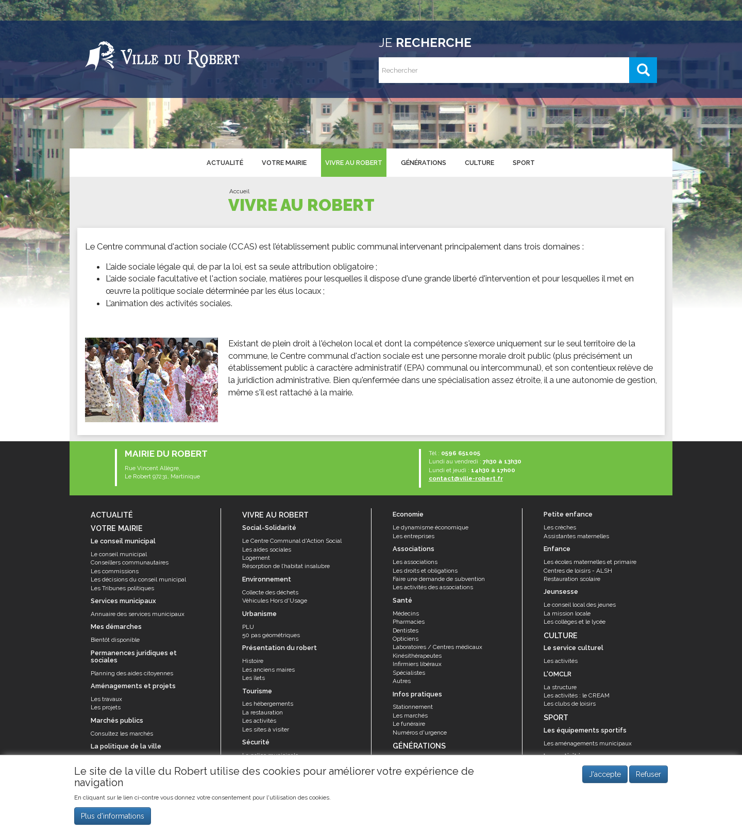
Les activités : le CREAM (577, 695)
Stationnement (413, 706)
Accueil (239, 191)
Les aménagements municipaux (588, 743)
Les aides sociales (266, 549)
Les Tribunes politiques (122, 588)
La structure (560, 687)
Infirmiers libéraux (417, 664)
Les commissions (115, 571)
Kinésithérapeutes (417, 655)
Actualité (225, 163)
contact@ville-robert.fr (466, 478)
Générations (423, 163)
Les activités (259, 720)
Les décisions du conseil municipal (138, 579)
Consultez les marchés (122, 733)
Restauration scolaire (572, 579)
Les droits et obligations (425, 570)
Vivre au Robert (353, 163)
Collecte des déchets (270, 592)
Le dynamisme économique (430, 527)
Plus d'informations (112, 820)
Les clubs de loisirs (570, 703)
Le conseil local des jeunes (580, 604)
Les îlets (253, 677)
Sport (524, 163)
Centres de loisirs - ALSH (578, 570)
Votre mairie (284, 163)
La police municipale (270, 755)
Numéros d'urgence (420, 732)
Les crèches (560, 527)
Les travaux (106, 699)
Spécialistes (409, 672)
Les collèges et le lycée (574, 621)
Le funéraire (409, 723)
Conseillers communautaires (129, 562)
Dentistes (405, 630)
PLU (248, 626)
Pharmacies (409, 621)
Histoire (252, 660)
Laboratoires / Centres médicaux (437, 647)
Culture (479, 163)
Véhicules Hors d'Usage (274, 600)
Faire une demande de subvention (439, 579)
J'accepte (605, 779)
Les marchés (410, 715)
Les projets (106, 707)
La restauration (262, 712)
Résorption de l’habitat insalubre (286, 566)
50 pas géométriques (271, 635)
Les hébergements (267, 703)
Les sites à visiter (265, 729)
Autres (402, 681)
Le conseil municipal (119, 554)
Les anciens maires (268, 669)
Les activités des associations (433, 587)
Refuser (648, 779)
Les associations (415, 561)
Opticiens (405, 638)
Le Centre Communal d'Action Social (292, 540)
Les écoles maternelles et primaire (590, 561)
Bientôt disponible (115, 639)
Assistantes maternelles (576, 536)
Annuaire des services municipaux (137, 614)
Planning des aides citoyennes (132, 673)
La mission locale (567, 613)
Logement (256, 557)
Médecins (406, 613)
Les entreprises (413, 536)
